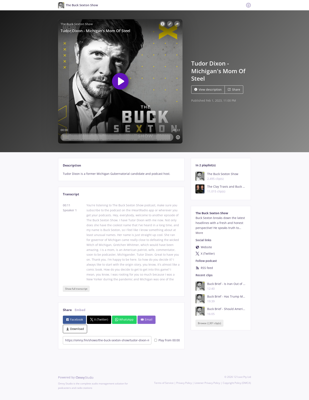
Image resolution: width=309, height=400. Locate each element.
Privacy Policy (184, 383)
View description (208, 89)
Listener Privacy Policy (207, 383)
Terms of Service (164, 383)
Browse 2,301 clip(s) (209, 323)
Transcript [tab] (71, 194)
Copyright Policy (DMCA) (237, 383)
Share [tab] (67, 310)
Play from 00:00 (167, 340)
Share (234, 89)
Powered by (76, 377)
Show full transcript (76, 289)
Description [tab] (72, 165)
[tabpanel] (121, 173)
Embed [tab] (80, 310)
